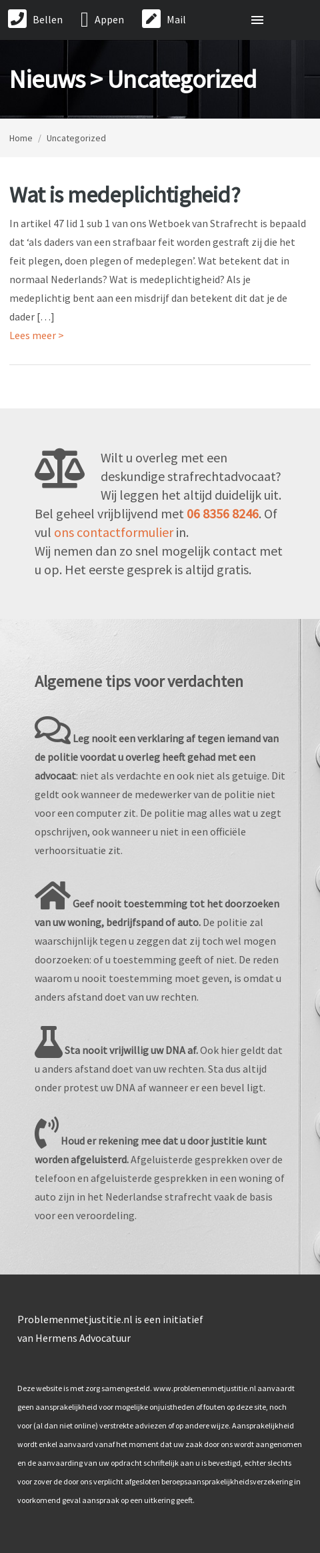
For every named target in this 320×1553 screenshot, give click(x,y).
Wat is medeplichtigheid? (124, 195)
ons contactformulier (113, 532)
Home (21, 138)
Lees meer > (36, 335)
